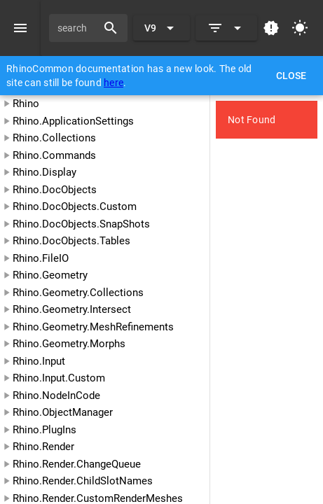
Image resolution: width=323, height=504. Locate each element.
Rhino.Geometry (50, 275)
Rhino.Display (44, 172)
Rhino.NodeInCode (56, 395)
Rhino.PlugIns (44, 430)
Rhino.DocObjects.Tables (71, 240)
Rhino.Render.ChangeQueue (77, 464)
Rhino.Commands (54, 155)
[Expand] (226, 28)
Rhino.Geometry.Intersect (72, 309)
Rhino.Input (39, 361)
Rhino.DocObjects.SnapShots (81, 224)
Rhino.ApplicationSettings (73, 121)
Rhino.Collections (54, 138)
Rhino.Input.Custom (59, 378)
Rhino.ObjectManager (63, 412)
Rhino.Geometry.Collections (78, 292)
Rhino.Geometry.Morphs (69, 343)
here (113, 82)
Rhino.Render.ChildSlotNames (83, 481)
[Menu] (20, 28)
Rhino (26, 103)
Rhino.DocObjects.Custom (75, 206)
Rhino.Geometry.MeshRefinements (93, 327)
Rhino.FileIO (41, 258)
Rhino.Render (43, 446)
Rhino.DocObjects (55, 189)
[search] (77, 28)
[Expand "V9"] (161, 28)
